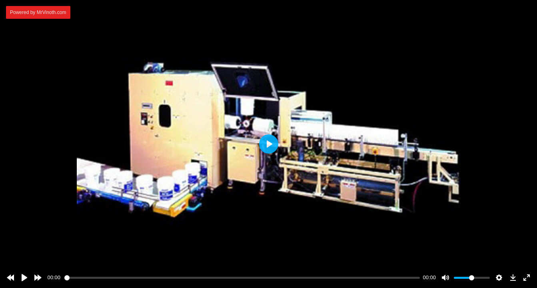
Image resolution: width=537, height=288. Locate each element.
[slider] (242, 278)
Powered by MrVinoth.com (38, 12)
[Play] (24, 277)
